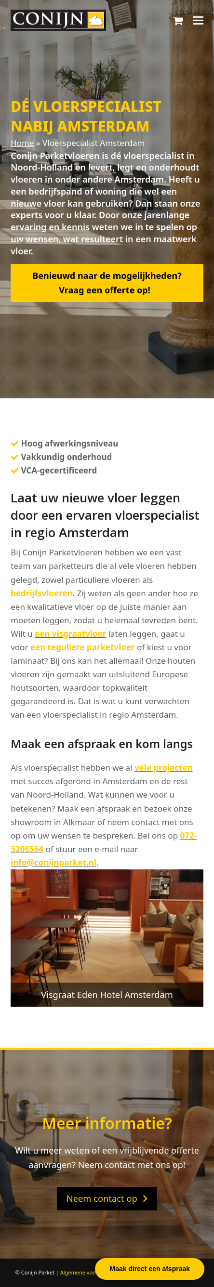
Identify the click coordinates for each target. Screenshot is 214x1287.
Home (22, 142)
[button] (178, 20)
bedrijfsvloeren (42, 593)
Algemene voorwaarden (90, 1272)
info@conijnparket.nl (53, 862)
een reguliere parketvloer (82, 647)
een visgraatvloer (70, 633)
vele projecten (163, 767)
